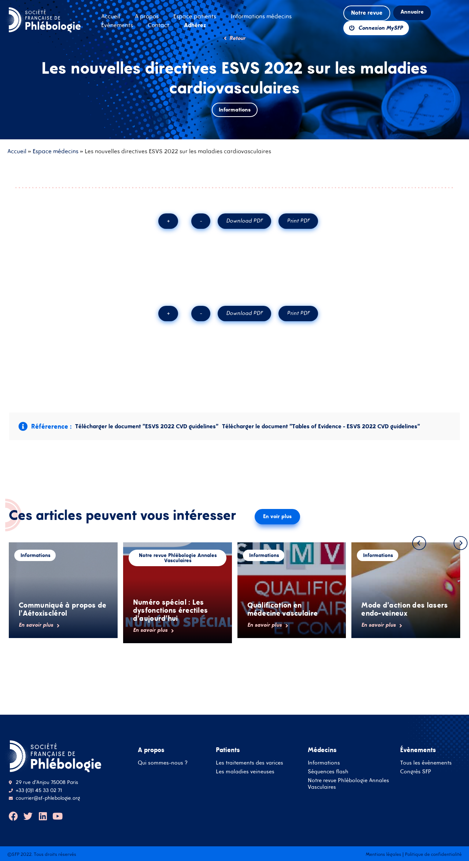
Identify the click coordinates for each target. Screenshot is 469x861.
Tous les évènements (426, 762)
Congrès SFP (415, 771)
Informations (324, 762)
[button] (419, 543)
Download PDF (244, 220)
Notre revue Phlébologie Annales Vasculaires (348, 783)
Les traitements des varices (249, 762)
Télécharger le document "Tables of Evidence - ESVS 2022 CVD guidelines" (321, 426)
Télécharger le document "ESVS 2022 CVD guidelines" (146, 426)
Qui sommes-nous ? (163, 762)
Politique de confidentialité (433, 854)
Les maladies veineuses (245, 771)
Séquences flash (328, 771)
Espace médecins (55, 151)
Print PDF (298, 220)
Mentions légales (383, 854)
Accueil (16, 151)
